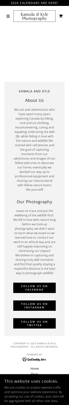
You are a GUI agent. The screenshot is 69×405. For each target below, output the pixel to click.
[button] (8, 16)
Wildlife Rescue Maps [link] (34, 380)
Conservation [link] (34, 385)
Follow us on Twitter (34, 323)
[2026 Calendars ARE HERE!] (34, 3)
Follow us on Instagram (34, 305)
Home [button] (34, 368)
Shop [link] (34, 374)
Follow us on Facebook (34, 287)
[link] (34, 16)
